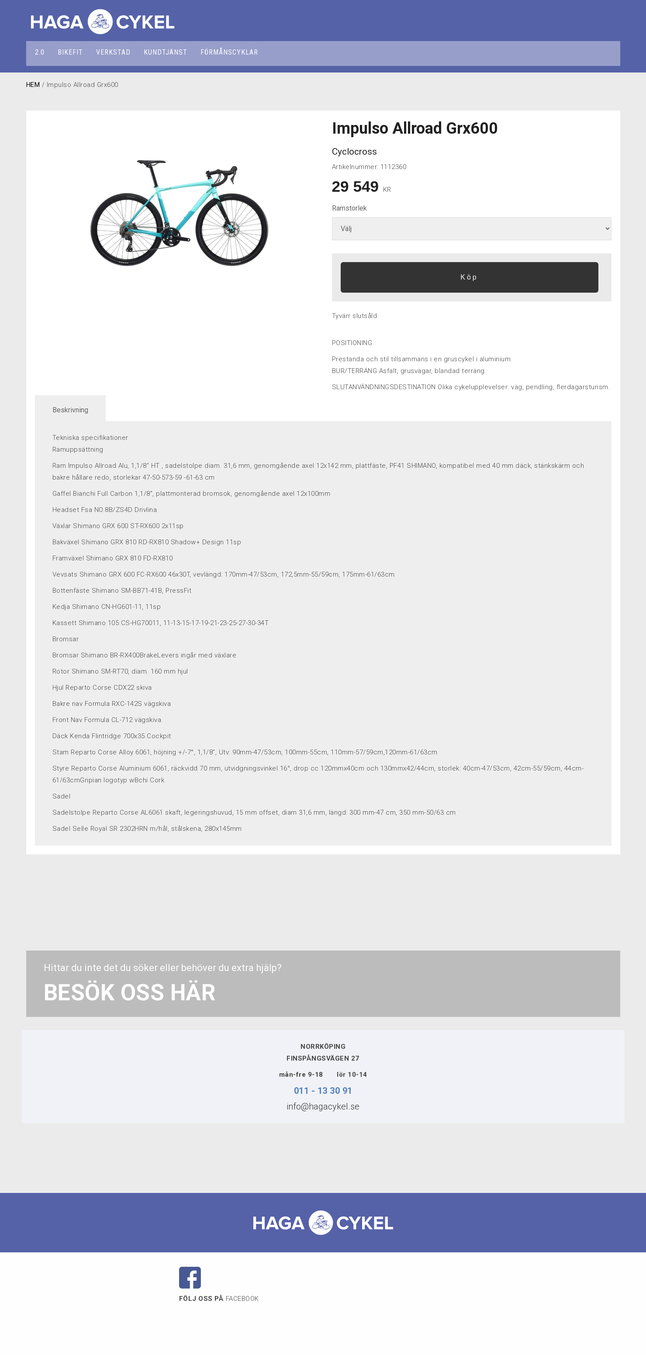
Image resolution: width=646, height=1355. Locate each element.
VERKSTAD (113, 52)
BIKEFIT (70, 52)
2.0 (40, 52)
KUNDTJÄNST (165, 52)
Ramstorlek (349, 208)
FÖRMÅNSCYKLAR (229, 52)
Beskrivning (70, 410)
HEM (33, 85)
